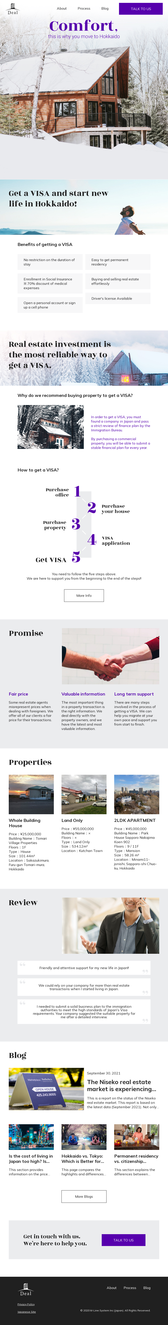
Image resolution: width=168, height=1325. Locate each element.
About (62, 8)
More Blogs (84, 1196)
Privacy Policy (26, 1304)
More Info (84, 595)
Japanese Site (27, 1311)
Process (84, 8)
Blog (104, 8)
